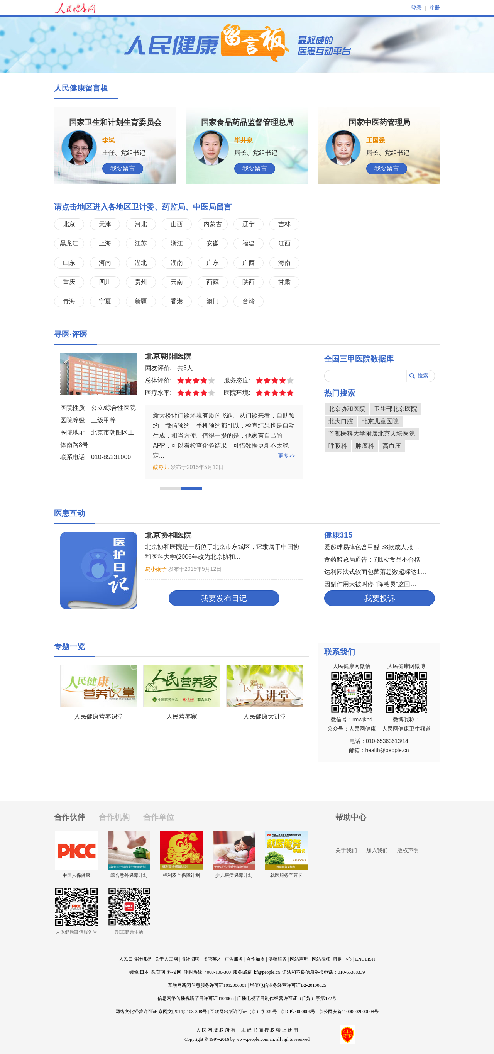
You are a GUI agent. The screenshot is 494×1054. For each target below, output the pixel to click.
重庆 (69, 282)
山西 (177, 224)
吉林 (284, 224)
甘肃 (284, 282)
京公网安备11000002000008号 (349, 1011)
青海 (69, 301)
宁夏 (105, 301)
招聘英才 (212, 959)
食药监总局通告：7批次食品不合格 (372, 559)
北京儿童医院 (380, 421)
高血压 (391, 446)
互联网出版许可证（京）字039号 (243, 1011)
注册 (434, 8)
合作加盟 (255, 959)
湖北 (141, 262)
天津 (105, 224)
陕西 (248, 282)
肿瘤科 (364, 446)
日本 (144, 972)
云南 (177, 282)
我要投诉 (379, 598)
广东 (212, 262)
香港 (177, 301)
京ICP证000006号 (298, 1011)
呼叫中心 (342, 959)
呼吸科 (337, 446)
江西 (284, 243)
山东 (69, 262)
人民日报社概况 (135, 959)
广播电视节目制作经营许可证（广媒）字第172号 (287, 998)
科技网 (174, 972)
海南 (284, 262)
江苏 (141, 243)
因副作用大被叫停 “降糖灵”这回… (370, 584)
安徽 (212, 243)
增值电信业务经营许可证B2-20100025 (288, 985)
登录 (416, 8)
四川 (105, 282)
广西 (248, 262)
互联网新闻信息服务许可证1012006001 (207, 985)
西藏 (212, 282)
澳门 (212, 301)
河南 (105, 262)
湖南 (177, 262)
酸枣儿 (161, 467)
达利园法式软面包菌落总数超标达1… (375, 571)
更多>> (286, 456)
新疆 (141, 301)
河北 (141, 224)
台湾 (248, 301)
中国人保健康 (76, 875)
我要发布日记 (224, 598)
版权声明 (408, 850)
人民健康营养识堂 (99, 716)
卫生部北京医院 (395, 409)
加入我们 (377, 850)
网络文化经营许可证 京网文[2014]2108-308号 (161, 1011)
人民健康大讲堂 (264, 716)
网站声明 (299, 959)
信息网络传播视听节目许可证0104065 (195, 998)
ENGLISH (365, 959)
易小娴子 (156, 569)
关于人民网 (166, 959)
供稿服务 (277, 959)
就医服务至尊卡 (286, 875)
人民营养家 (181, 716)
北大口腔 (340, 421)
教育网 (158, 972)
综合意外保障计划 (128, 875)
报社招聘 (190, 959)
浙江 (177, 243)
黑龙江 (69, 243)
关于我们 (346, 850)
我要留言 (122, 168)
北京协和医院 (346, 409)
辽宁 (248, 224)
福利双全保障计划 (181, 875)
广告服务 (234, 959)
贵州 (141, 282)
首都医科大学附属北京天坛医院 (371, 433)
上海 (105, 243)
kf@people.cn (267, 972)
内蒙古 (212, 224)
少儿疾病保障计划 (233, 875)
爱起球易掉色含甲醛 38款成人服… (371, 547)
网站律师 (321, 959)
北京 (69, 224)
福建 (248, 243)
